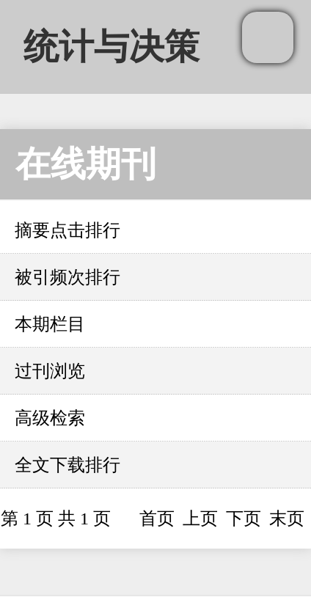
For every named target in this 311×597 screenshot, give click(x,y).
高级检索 (50, 418)
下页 (243, 518)
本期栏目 (50, 324)
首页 (157, 518)
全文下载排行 (67, 465)
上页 (200, 518)
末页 (286, 518)
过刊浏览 (50, 371)
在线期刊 (85, 163)
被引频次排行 (67, 277)
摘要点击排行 (67, 230)
